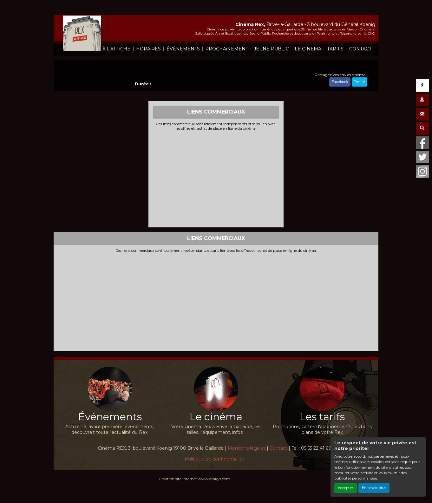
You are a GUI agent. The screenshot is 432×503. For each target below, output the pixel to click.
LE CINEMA (308, 49)
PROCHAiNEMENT (226, 49)
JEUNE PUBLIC (271, 49)
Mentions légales (246, 448)
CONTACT (360, 49)
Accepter (345, 488)
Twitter (359, 82)
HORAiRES (148, 49)
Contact (278, 448)
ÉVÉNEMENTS (183, 49)
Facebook (339, 82)
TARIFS (335, 49)
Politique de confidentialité (214, 459)
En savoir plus (374, 488)
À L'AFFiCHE (116, 49)
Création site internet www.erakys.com (194, 478)
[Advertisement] (216, 178)
